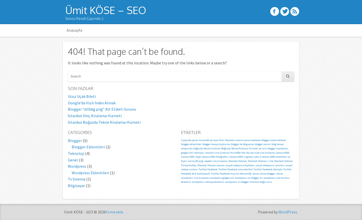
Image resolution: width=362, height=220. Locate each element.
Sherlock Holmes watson (211, 165)
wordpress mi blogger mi (249, 178)
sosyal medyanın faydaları (240, 165)
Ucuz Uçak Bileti (82, 96)
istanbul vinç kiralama (217, 152)
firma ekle (114, 211)
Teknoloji (76, 153)
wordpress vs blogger (237, 182)
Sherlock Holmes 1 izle (260, 161)
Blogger (75, 140)
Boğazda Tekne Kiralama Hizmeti (239, 148)
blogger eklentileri (191, 144)
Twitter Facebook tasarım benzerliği (231, 173)
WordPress (288, 211)
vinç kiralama (201, 178)
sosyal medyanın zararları (270, 165)
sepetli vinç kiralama (216, 161)
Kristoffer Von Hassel (242, 152)
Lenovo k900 (282, 152)
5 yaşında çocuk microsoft (195, 140)
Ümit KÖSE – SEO (105, 10)
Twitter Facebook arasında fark (235, 169)
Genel (73, 159)
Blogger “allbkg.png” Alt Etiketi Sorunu (102, 109)
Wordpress (77, 166)
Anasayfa (74, 30)
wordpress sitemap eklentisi (208, 182)
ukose (255, 173)
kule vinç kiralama (264, 152)
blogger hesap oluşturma (216, 144)
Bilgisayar (76, 185)
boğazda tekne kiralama (206, 148)
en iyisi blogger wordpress (273, 148)
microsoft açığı (195, 161)
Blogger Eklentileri (88, 146)
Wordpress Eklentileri (90, 172)
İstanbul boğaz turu (261, 182)
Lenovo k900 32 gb (191, 156)
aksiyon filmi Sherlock (222, 140)
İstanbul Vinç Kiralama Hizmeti (95, 115)
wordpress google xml (222, 178)
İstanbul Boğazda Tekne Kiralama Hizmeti (104, 122)
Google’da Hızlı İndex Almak (92, 102)
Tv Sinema (76, 179)
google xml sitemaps (192, 152)
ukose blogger (267, 173)
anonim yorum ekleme (247, 140)
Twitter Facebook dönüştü (268, 169)
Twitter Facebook (208, 169)
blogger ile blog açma (242, 144)
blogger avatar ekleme (273, 140)
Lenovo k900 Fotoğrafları (215, 156)
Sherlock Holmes (237, 161)
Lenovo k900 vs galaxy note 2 (245, 156)
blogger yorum (263, 144)
